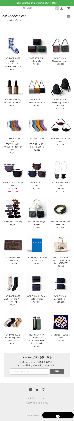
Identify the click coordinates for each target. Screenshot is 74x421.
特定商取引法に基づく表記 (37, 402)
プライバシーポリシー (36, 397)
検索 (57, 8)
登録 (57, 371)
